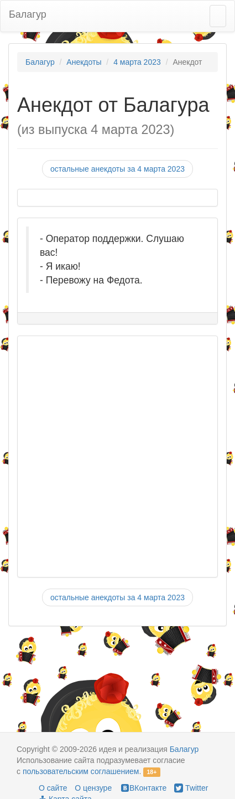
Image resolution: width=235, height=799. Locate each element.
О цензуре (93, 787)
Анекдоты (83, 62)
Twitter (191, 787)
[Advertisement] (112, 456)
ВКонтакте (142, 787)
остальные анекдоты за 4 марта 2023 (117, 168)
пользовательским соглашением (81, 771)
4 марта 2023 (137, 62)
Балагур (27, 14)
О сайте (53, 787)
